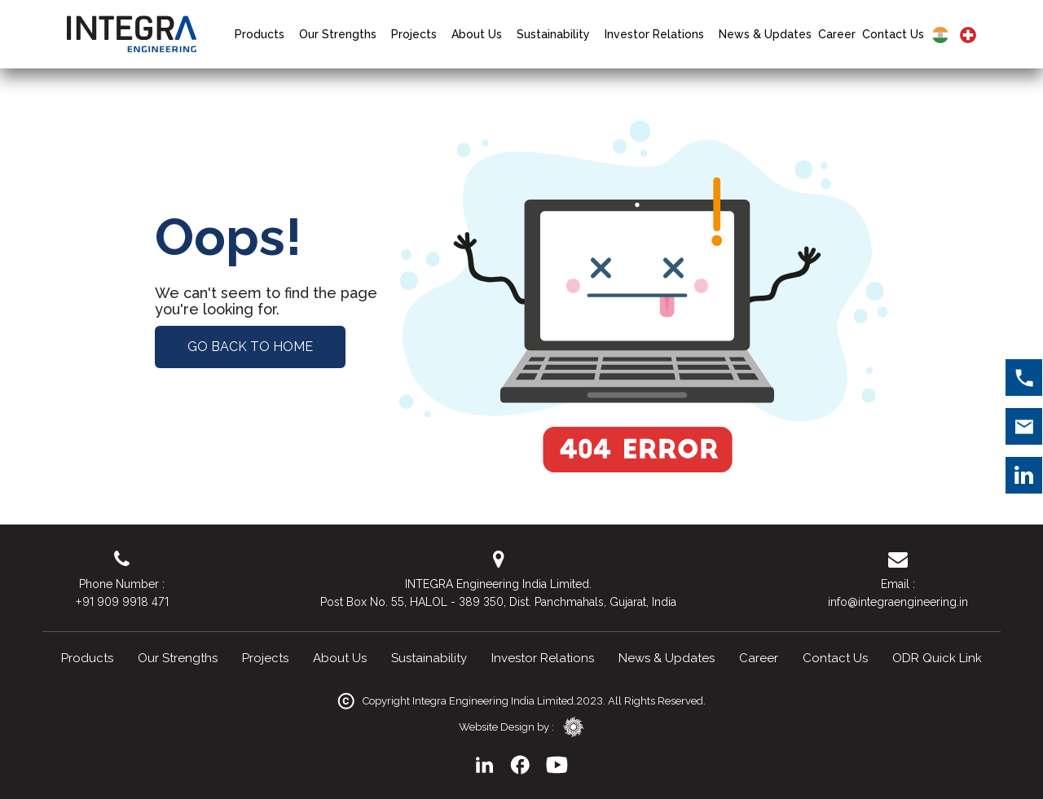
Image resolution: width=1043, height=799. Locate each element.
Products (259, 34)
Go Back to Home (250, 346)
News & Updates (765, 34)
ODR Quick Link (937, 658)
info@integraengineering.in (898, 601)
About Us (476, 34)
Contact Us (893, 34)
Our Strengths (337, 34)
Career (837, 34)
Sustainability (553, 34)
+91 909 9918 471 (122, 601)
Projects (414, 34)
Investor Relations (654, 34)
